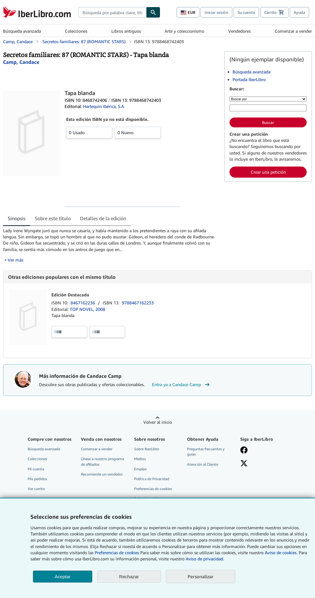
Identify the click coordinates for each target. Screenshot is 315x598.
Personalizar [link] (200, 576)
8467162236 (83, 302)
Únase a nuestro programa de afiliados (102, 461)
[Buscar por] (268, 99)
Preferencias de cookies (117, 552)
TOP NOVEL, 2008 (87, 309)
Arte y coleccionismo (184, 31)
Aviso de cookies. (281, 552)
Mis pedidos (37, 478)
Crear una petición (268, 172)
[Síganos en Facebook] (263, 450)
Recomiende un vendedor (102, 474)
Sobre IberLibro (146, 449)
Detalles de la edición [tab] (103, 218)
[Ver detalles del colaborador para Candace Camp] (21, 62)
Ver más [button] (15, 259)
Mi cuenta (36, 469)
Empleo (140, 469)
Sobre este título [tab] (53, 218)
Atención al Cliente (202, 464)
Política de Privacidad (151, 478)
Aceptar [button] (63, 576)
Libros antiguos (126, 31)
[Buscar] (153, 12)
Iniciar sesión (216, 12)
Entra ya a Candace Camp (181, 384)
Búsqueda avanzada (22, 31)
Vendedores (239, 31)
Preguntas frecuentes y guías (206, 451)
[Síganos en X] (263, 464)
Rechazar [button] (129, 576)
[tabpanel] (111, 245)
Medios (140, 458)
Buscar (268, 122)
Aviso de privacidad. (205, 558)
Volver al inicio (157, 422)
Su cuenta (246, 12)
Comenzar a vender (293, 31)
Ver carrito (36, 488)
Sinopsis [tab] (17, 218)
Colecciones (76, 31)
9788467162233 (138, 302)
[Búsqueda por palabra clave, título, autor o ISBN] (268, 108)
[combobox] (112, 12)
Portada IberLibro (249, 79)
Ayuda (299, 12)
